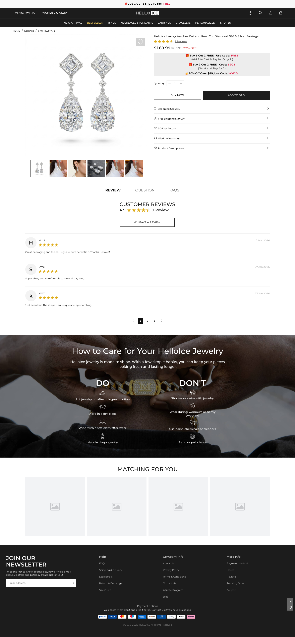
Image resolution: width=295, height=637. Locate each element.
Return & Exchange (110, 583)
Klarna (230, 570)
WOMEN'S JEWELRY (55, 12)
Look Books (106, 577)
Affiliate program (173, 590)
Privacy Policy (171, 570)
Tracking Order (236, 583)
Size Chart (105, 590)
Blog (165, 597)
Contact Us (169, 583)
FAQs (102, 563)
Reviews (231, 577)
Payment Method (237, 563)
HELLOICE (144, 625)
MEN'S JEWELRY (25, 12)
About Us (168, 563)
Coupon (231, 590)
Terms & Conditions (174, 577)
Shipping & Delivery (110, 570)
